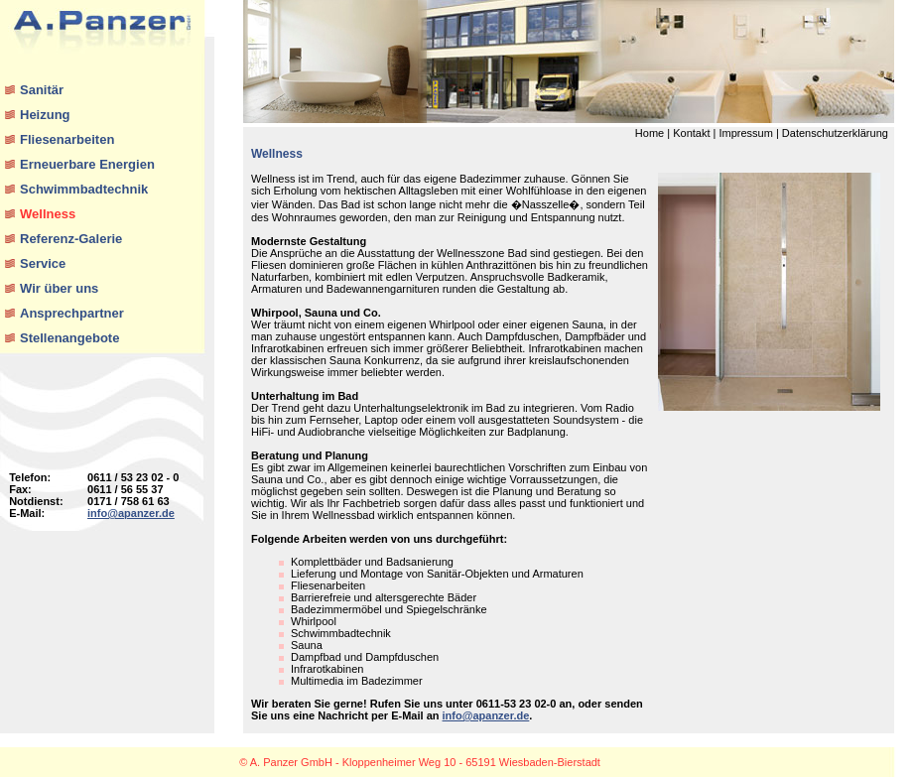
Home (649, 133)
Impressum (745, 133)
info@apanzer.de (131, 513)
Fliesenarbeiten (67, 139)
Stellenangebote (69, 337)
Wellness (47, 213)
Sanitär (42, 89)
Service (42, 263)
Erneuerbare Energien (87, 164)
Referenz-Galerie (71, 238)
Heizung (45, 114)
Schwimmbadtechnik (84, 189)
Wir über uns (59, 288)
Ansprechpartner (72, 313)
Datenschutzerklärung (835, 133)
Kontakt (691, 133)
